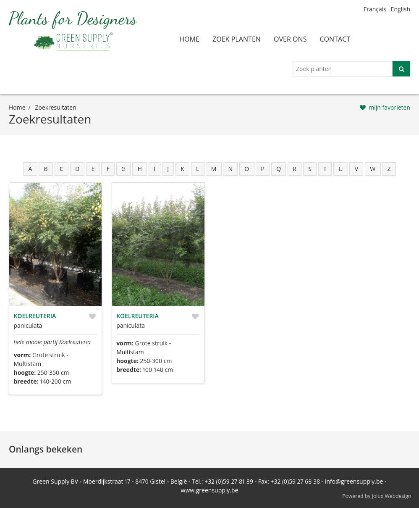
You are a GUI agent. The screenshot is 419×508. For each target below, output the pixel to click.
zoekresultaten (55, 107)
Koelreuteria (35, 316)
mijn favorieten (389, 107)
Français (375, 9)
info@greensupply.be (354, 481)
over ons (290, 39)
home (189, 39)
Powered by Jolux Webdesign (376, 496)
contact (334, 39)
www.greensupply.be (209, 490)
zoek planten (236, 39)
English (400, 9)
